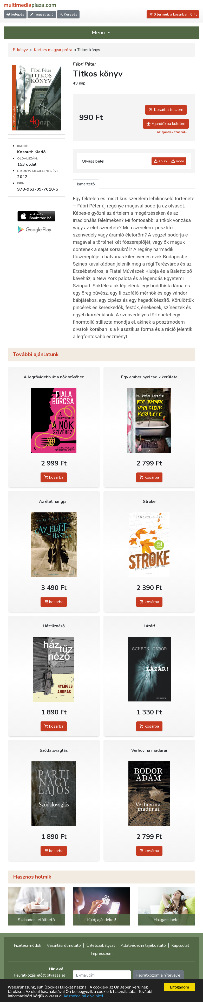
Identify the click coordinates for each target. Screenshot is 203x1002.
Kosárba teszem (166, 110)
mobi (177, 161)
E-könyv (20, 50)
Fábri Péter (84, 64)
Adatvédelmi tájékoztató (143, 945)
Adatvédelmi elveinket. (83, 996)
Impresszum (102, 953)
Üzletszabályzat (100, 945)
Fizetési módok (27, 945)
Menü (102, 32)
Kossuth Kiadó (31, 152)
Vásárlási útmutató (64, 945)
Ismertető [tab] (86, 184)
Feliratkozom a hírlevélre (158, 975)
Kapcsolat (180, 945)
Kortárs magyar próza (53, 50)
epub (160, 161)
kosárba (53, 477)
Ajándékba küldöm (165, 124)
